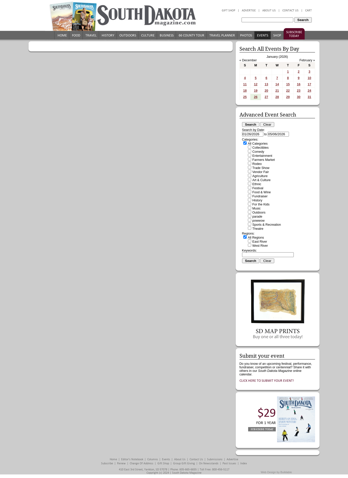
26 (256, 97)
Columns (152, 459)
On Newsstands (208, 463)
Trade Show (260, 168)
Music (256, 208)
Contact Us (290, 10)
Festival (257, 188)
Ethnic (256, 184)
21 (277, 90)
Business (167, 35)
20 (266, 90)
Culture (148, 35)
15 (288, 84)
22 (288, 90)
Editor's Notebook (132, 459)
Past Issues (229, 463)
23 (298, 90)
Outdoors (127, 35)
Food (76, 35)
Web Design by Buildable (276, 472)
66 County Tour (191, 35)
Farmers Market (263, 160)
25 (245, 97)
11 (245, 84)
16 (298, 84)
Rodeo (257, 164)
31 (309, 97)
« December (248, 60)
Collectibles (260, 147)
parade (257, 216)
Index (243, 463)
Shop (277, 35)
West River (260, 245)
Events (262, 35)
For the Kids (261, 204)
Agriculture (260, 176)
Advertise (249, 10)
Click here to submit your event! (267, 381)
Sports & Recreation (266, 224)
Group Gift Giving (184, 463)
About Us (269, 10)
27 (266, 97)
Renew (121, 463)
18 (245, 90)
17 (309, 84)
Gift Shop (228, 10)
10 (309, 78)
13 (266, 84)
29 (288, 97)
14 (277, 84)
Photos (246, 35)
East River (259, 241)
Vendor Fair (260, 172)
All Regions (256, 237)
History (108, 35)
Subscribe (107, 463)
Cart (308, 10)
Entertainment (262, 156)
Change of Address (141, 463)
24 (309, 90)
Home (62, 35)
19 (256, 90)
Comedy (258, 152)
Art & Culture (261, 180)
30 (298, 97)
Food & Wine (261, 192)
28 (277, 97)
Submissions (215, 459)
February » (307, 60)
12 (256, 84)
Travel (91, 35)
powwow (258, 220)
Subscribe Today (294, 34)
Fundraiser (260, 196)
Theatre (257, 229)
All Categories (258, 143)
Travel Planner (222, 35)
